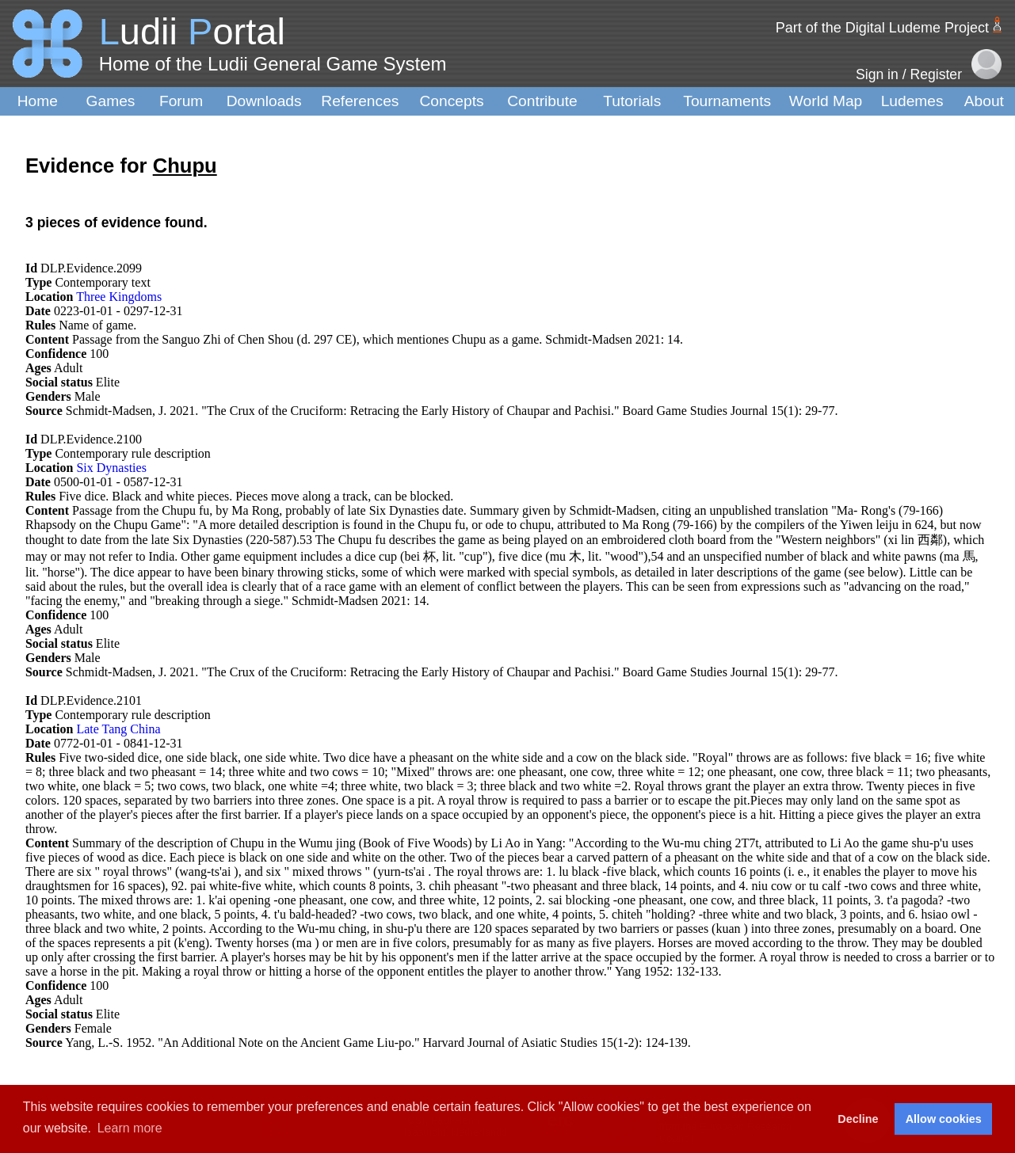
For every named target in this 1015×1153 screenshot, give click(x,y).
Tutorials (632, 101)
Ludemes (912, 101)
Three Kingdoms (119, 296)
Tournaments (727, 101)
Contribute (542, 101)
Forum (181, 101)
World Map (825, 101)
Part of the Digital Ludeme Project (882, 28)
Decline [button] (858, 1119)
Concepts (452, 101)
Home (37, 101)
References (360, 101)
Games (110, 101)
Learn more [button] (129, 1128)
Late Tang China (118, 729)
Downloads (264, 101)
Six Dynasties (111, 467)
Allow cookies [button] (944, 1119)
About (984, 101)
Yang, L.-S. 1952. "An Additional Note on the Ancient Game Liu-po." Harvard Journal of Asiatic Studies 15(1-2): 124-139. (378, 1042)
